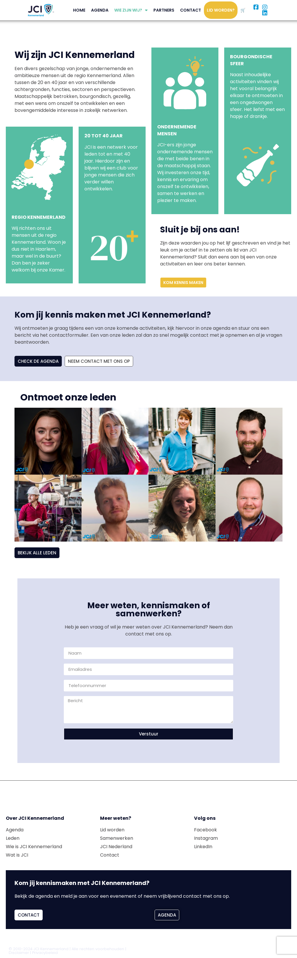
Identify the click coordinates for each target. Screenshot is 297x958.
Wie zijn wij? (131, 10)
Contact (190, 10)
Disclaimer (19, 952)
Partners (163, 10)
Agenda (99, 10)
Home (79, 10)
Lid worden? (221, 10)
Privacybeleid (45, 952)
